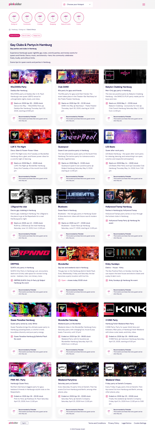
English (24, 423)
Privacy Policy (113, 423)
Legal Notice (126, 423)
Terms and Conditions (97, 423)
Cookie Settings (140, 423)
